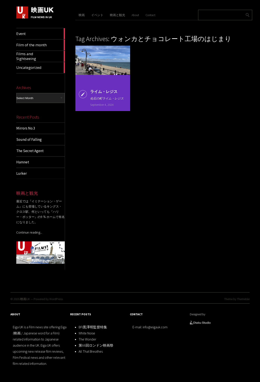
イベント (97, 15)
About (135, 15)
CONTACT (136, 314)
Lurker (21, 173)
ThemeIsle (243, 299)
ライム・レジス (103, 91)
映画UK (25, 299)
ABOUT (15, 314)
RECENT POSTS (80, 314)
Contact (150, 15)
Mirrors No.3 (25, 128)
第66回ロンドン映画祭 (96, 345)
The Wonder (87, 339)
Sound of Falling (29, 139)
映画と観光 (117, 15)
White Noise (87, 333)
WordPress (56, 299)
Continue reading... (29, 232)
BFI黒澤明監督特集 (93, 327)
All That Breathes (91, 351)
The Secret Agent (30, 150)
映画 (82, 15)
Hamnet (22, 162)
